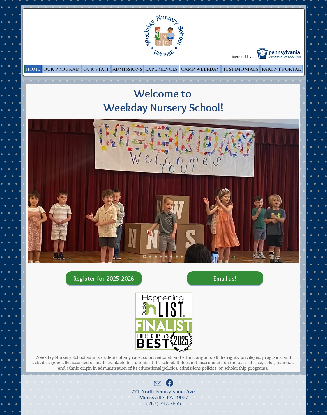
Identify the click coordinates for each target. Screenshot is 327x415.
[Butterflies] (177, 257)
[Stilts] (166, 257)
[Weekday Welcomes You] (144, 256)
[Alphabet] (156, 257)
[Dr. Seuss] (171, 257)
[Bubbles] (161, 257)
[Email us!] (225, 278)
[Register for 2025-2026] (104, 278)
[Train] (182, 257)
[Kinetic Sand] (150, 257)
